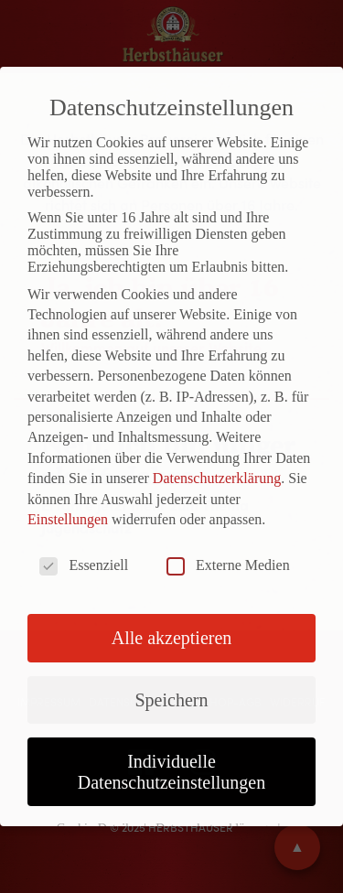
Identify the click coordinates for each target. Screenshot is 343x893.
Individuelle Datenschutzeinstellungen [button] (172, 771)
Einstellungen (67, 519)
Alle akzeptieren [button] (172, 638)
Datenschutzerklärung (217, 478)
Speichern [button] (172, 700)
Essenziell (83, 565)
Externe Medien (228, 565)
